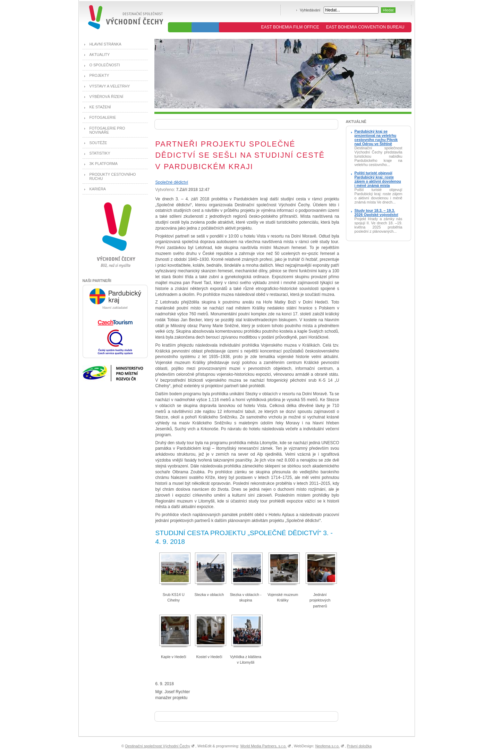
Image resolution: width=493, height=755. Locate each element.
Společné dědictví (171, 182)
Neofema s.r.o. (327, 746)
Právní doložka (359, 746)
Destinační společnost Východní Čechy (157, 746)
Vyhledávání (310, 10)
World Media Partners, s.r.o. (263, 746)
